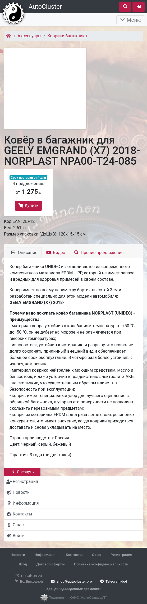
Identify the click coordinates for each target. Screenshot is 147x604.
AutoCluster (45, 6)
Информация (45, 554)
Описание (24, 252)
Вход (23, 564)
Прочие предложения (99, 252)
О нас (96, 554)
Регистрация (121, 554)
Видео (55, 252)
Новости (18, 554)
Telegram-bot (113, 581)
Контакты (74, 554)
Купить (28, 205)
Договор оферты (50, 564)
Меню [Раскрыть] (130, 20)
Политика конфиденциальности (101, 564)
